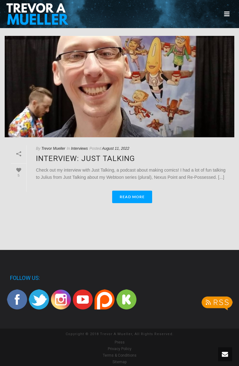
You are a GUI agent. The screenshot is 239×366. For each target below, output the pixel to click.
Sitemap (119, 362)
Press (120, 342)
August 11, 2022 (115, 148)
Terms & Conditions (120, 355)
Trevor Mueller (53, 148)
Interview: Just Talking (85, 158)
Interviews (79, 148)
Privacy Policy (120, 349)
